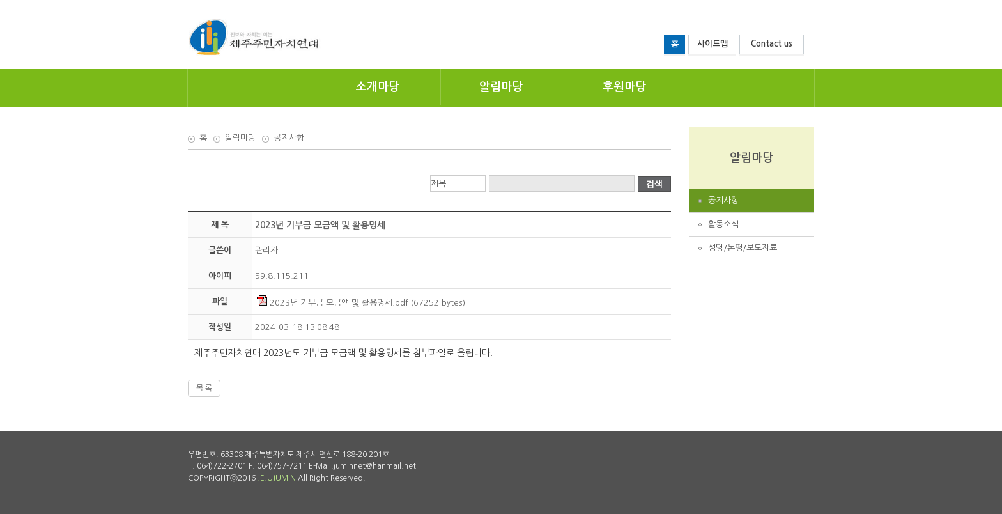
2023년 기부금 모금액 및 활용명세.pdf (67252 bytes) (361, 303)
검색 (654, 184)
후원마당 (624, 87)
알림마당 (501, 87)
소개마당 (377, 87)
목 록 (204, 388)
